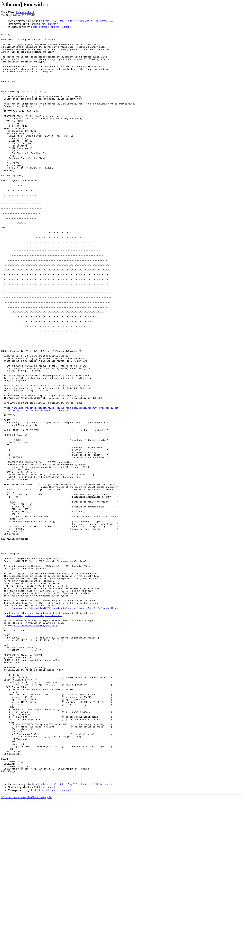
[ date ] (35, 26)
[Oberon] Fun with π (47, 23)
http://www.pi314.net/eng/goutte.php (36, 743)
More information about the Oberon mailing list (26, 946)
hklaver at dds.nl (25, 12)
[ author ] (66, 26)
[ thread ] (44, 26)
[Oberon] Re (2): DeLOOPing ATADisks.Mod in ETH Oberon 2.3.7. (76, 20)
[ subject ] (55, 26)
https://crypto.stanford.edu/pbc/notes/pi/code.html (36, 485)
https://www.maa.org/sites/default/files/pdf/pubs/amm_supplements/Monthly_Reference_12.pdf (61, 482)
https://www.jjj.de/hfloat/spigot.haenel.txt (34, 732)
